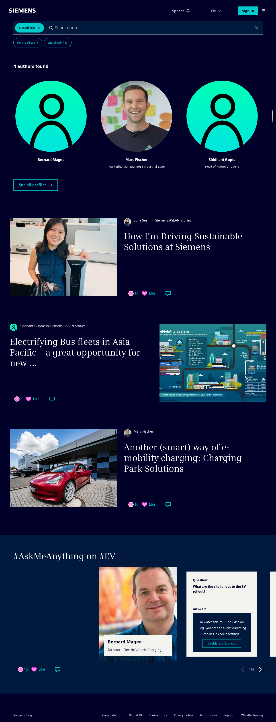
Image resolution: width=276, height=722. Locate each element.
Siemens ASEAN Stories (173, 220)
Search (51, 27)
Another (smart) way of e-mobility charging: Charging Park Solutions (183, 458)
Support (229, 715)
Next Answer (260, 669)
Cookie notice (158, 715)
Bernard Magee (51, 160)
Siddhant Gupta (222, 160)
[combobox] (154, 28)
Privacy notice (183, 715)
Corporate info (112, 715)
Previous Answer (242, 669)
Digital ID (135, 715)
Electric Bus (27, 27)
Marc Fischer (136, 160)
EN (213, 11)
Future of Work (27, 42)
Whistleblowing (252, 715)
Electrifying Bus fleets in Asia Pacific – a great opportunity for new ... (75, 352)
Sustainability (58, 42)
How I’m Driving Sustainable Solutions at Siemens (183, 241)
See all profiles (35, 185)
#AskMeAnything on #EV (64, 556)
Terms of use (208, 715)
